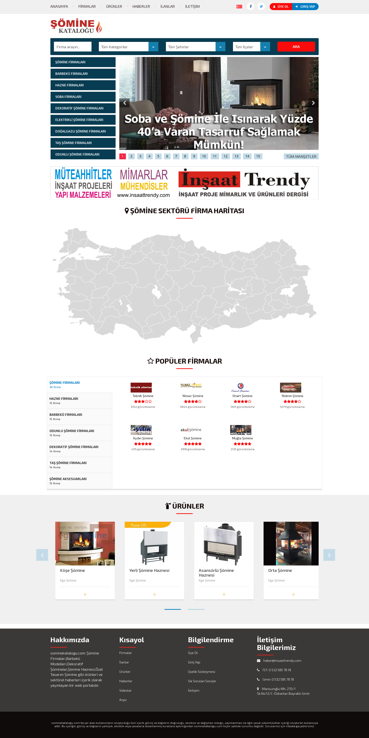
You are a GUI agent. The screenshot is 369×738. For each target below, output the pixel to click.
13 (236, 156)
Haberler (141, 6)
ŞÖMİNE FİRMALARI (70, 62)
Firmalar (87, 6)
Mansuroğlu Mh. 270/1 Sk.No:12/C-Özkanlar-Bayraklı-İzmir (283, 691)
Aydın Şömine (143, 438)
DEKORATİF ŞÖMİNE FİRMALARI (79, 108)
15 (258, 156)
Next (329, 555)
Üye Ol (281, 6)
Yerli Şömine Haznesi (149, 570)
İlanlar (167, 6)
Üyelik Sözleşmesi (201, 672)
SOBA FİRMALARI (68, 97)
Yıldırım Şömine (292, 396)
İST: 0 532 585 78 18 (274, 670)
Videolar (125, 690)
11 (215, 156)
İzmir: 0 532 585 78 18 (275, 679)
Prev (42, 555)
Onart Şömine (243, 396)
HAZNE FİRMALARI (69, 85)
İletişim (192, 6)
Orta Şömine (280, 570)
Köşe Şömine (72, 570)
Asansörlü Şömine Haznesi (216, 571)
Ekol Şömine (193, 438)
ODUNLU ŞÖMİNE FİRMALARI (77, 154)
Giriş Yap (305, 6)
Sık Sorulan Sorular (202, 681)
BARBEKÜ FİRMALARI (71, 74)
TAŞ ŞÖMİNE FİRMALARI (73, 143)
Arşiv (123, 700)
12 (226, 156)
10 (204, 156)
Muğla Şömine (242, 438)
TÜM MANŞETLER (301, 156)
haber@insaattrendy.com (279, 660)
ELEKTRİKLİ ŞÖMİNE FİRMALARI (79, 120)
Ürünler (114, 6)
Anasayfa (59, 6)
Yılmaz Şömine (192, 396)
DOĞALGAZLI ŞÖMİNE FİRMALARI (80, 131)
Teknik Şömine (142, 396)
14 (247, 156)
